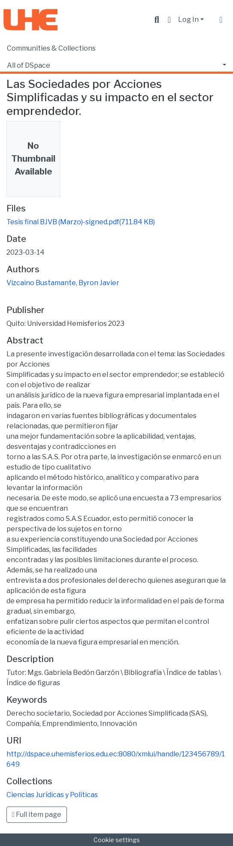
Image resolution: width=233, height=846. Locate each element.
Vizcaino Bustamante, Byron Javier (62, 283)
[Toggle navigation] (221, 19)
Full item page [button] (36, 814)
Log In (188, 19)
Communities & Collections (51, 48)
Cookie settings (117, 839)
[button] (169, 20)
